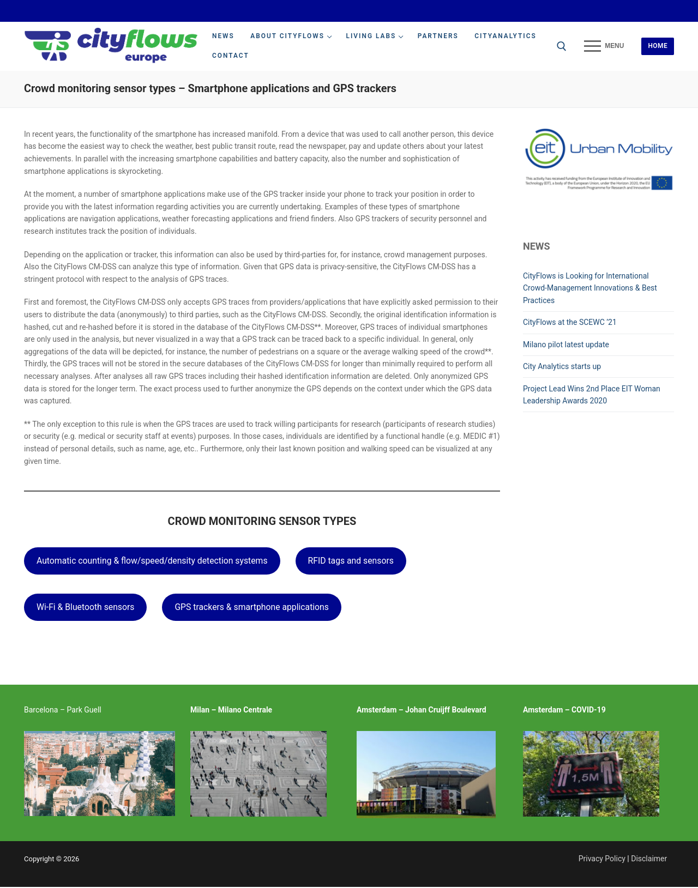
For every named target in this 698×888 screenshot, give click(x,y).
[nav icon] (604, 46)
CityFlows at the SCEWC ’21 (570, 322)
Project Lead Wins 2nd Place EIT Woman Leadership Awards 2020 (591, 395)
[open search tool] (562, 46)
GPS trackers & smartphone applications (251, 607)
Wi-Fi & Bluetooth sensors (85, 607)
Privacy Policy (602, 858)
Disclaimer (649, 858)
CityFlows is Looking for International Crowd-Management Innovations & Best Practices (590, 288)
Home (657, 46)
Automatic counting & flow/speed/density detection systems (152, 560)
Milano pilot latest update (566, 344)
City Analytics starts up (562, 366)
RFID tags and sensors (351, 560)
